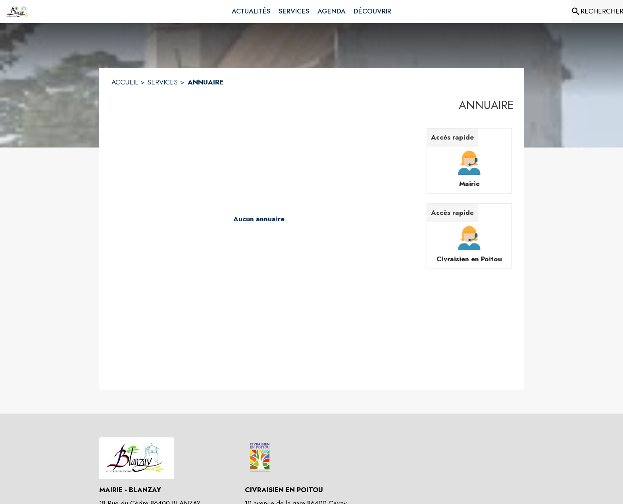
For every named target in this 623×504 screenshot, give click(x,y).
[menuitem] (251, 11)
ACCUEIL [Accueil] (125, 82)
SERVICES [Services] (162, 82)
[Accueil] (18, 11)
